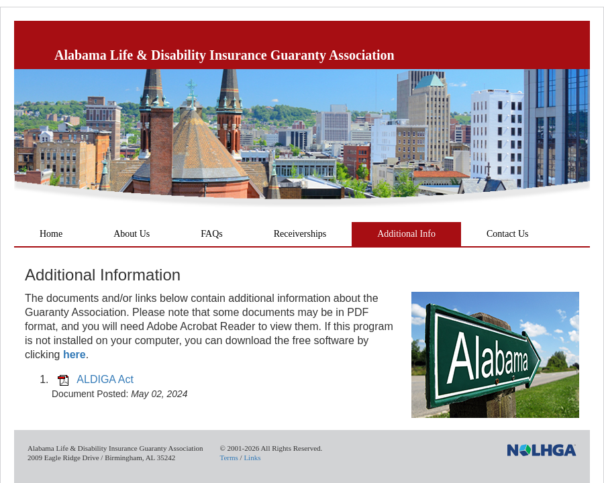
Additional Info (406, 234)
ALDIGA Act (105, 379)
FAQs (211, 234)
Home (51, 234)
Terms (228, 457)
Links (252, 457)
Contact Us (508, 234)
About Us (131, 234)
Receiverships (300, 234)
